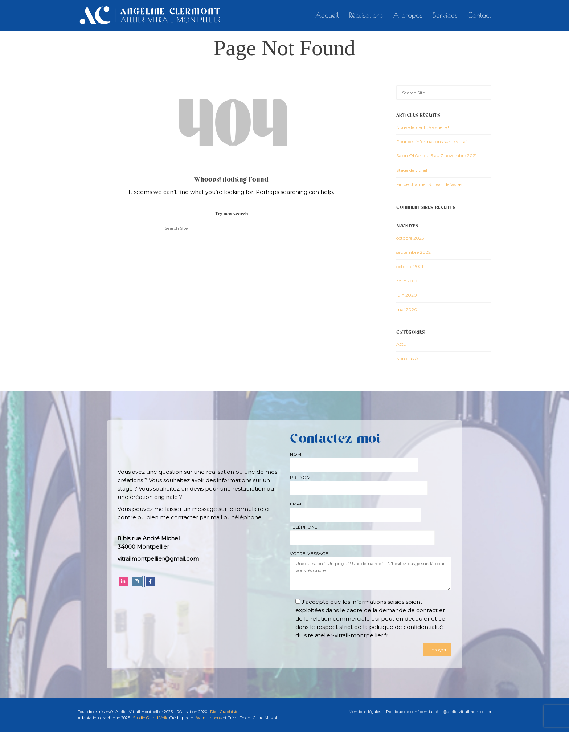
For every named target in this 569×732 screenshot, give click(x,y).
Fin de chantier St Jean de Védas (429, 184)
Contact (479, 15)
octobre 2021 (409, 266)
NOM (354, 459)
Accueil (327, 15)
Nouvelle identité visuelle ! (422, 127)
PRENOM (359, 483)
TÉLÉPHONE (362, 532)
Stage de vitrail (411, 170)
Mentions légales (365, 711)
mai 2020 (406, 309)
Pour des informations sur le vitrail (432, 141)
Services (445, 15)
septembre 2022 (413, 252)
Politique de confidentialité (412, 711)
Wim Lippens (209, 717)
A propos (407, 15)
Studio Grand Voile (150, 717)
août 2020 (407, 281)
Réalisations (366, 15)
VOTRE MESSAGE (370, 571)
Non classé (407, 358)
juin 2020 (406, 295)
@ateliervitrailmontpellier (467, 711)
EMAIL (355, 509)
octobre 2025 (410, 238)
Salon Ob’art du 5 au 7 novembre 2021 (436, 155)
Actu (401, 344)
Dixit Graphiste (223, 711)
